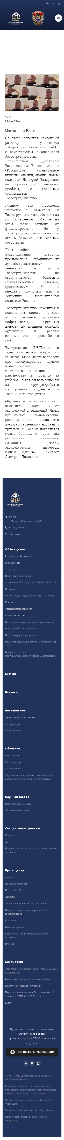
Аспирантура (12, 724)
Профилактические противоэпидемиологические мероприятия (30, 654)
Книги (8, 1002)
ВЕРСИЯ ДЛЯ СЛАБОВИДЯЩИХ (32, 1052)
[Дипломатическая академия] (15, 18)
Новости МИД (13, 890)
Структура (11, 569)
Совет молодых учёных (18, 804)
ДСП (7, 842)
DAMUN (9, 944)
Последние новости (16, 883)
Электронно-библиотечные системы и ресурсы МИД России (31, 970)
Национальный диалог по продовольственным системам (31, 850)
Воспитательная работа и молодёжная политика (26, 935)
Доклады (10, 835)
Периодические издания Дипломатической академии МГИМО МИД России (29, 994)
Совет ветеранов (14, 927)
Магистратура (13, 730)
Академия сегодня (15, 615)
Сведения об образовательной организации (29, 622)
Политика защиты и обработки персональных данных (31, 643)
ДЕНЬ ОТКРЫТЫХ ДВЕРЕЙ (20, 717)
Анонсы (9, 877)
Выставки (10, 920)
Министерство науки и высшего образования (29, 1110)
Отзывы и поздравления (18, 608)
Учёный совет (12, 562)
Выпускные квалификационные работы (27, 979)
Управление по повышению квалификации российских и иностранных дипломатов (29, 777)
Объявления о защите (17, 810)
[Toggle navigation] (58, 18)
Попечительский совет (18, 576)
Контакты (12, 534)
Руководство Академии (18, 556)
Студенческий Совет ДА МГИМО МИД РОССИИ (31, 582)
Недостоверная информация (21, 635)
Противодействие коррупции (21, 628)
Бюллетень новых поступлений (23, 986)
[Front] (15, 499)
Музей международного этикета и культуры (29, 595)
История (10, 589)
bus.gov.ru (10, 1127)
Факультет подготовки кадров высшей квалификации (26, 911)
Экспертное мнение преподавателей (26, 903)
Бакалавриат (12, 755)
